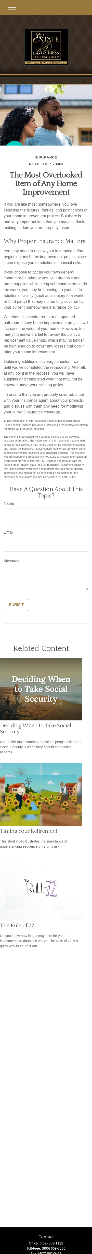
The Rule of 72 (17, 926)
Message (12, 561)
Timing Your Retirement (28, 831)
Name (9, 503)
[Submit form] (16, 605)
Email (8, 532)
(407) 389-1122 (51, 1243)
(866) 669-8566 (54, 1248)
